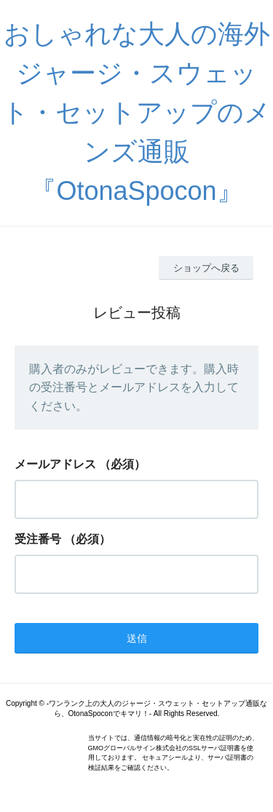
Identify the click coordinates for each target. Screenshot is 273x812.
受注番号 (38, 539)
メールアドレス (55, 464)
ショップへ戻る (206, 267)
